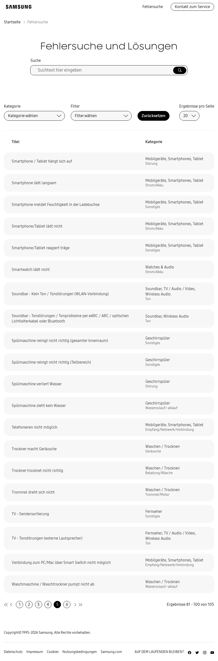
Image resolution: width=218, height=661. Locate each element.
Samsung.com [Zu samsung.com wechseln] (111, 652)
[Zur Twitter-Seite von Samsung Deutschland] (197, 652)
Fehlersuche (152, 6)
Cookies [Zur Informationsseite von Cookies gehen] (53, 652)
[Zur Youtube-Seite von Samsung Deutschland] (212, 652)
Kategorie (12, 106)
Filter (75, 106)
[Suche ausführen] (179, 70)
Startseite (12, 22)
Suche (35, 60)
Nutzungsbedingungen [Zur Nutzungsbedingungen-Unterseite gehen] (79, 652)
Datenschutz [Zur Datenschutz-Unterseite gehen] (13, 652)
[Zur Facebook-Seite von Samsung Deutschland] (189, 652)
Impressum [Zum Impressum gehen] (34, 652)
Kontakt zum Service (192, 6)
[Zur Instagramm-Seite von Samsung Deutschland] (205, 652)
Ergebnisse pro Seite (196, 106)
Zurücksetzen (153, 115)
